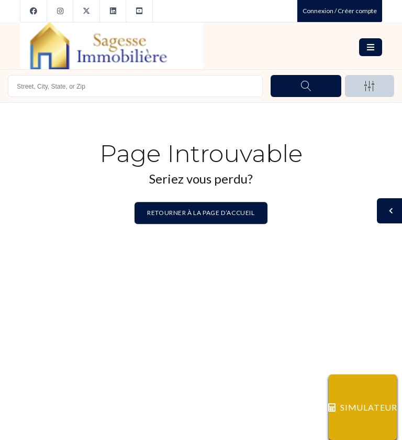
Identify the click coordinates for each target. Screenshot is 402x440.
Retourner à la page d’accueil (200, 213)
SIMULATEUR (363, 407)
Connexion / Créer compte (340, 11)
